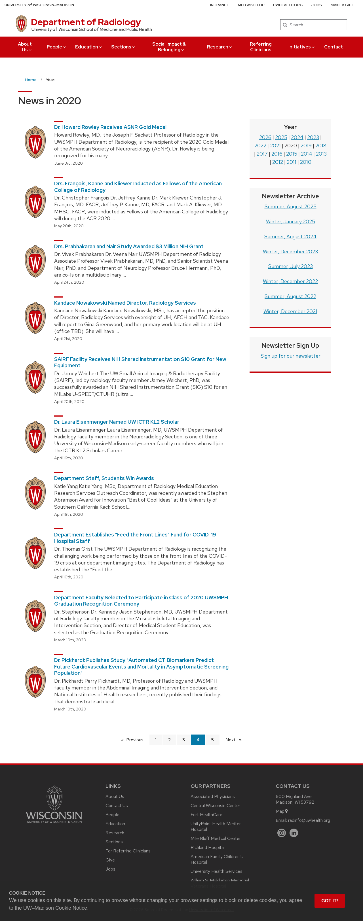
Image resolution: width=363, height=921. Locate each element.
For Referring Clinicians (128, 851)
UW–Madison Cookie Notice (55, 908)
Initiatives (301, 47)
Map (282, 811)
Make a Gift (342, 5)
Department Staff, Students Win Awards (104, 478)
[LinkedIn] (294, 833)
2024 (297, 137)
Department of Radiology (86, 22)
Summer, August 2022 (290, 296)
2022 (260, 145)
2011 (291, 162)
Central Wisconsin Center (215, 805)
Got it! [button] (329, 900)
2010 (305, 162)
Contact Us (116, 805)
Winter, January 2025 (290, 221)
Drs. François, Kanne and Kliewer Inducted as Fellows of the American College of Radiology (138, 186)
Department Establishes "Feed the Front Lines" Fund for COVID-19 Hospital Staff (135, 537)
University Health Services (216, 871)
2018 (320, 145)
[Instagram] (282, 833)
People (57, 47)
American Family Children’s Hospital (217, 859)
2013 (321, 153)
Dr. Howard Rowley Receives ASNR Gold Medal (110, 127)
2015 (291, 153)
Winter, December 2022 (290, 281)
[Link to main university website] (54, 824)
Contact (333, 47)
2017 (262, 153)
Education (89, 47)
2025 (281, 137)
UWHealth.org (288, 5)
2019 (306, 145)
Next (235, 739)
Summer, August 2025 (290, 206)
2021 (275, 145)
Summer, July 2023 (290, 266)
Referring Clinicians (261, 47)
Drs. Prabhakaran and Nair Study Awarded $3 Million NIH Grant (129, 246)
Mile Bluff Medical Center (216, 838)
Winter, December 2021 (290, 311)
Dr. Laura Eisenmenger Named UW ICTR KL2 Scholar (116, 422)
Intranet (219, 5)
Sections (123, 47)
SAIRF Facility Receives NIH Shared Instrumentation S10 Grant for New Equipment (140, 362)
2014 (306, 153)
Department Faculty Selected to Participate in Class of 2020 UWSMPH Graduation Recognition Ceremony (141, 600)
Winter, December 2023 (290, 251)
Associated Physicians (213, 796)
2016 (276, 153)
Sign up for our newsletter (290, 356)
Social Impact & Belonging (169, 47)
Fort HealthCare (206, 815)
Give (110, 860)
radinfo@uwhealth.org (309, 820)
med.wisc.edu (251, 5)
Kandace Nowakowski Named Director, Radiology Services (125, 303)
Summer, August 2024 (290, 236)
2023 (313, 137)
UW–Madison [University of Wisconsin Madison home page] (39, 5)
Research (220, 47)
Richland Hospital (208, 847)
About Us (25, 47)
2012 (277, 162)
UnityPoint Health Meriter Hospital (216, 826)
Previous (134, 740)
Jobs (316, 5)
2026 (265, 137)
